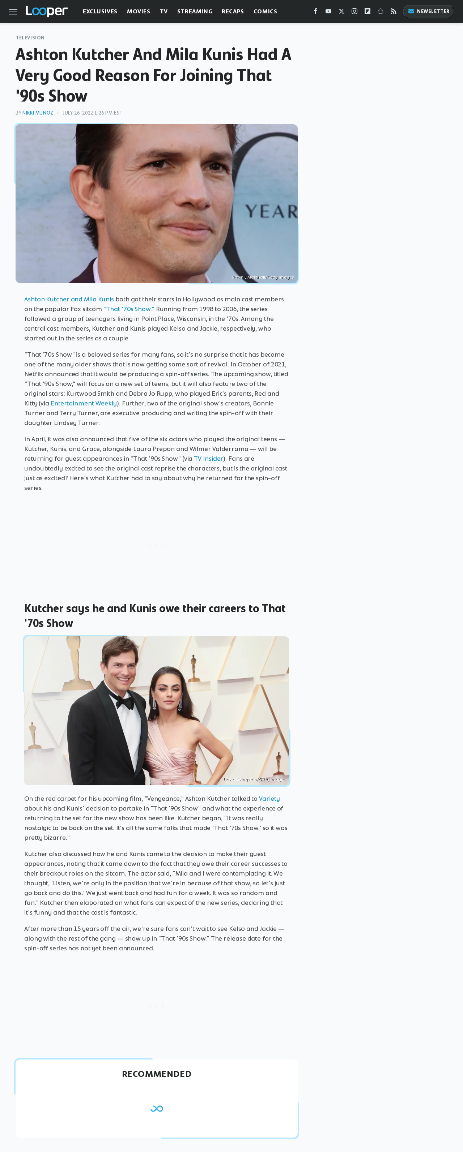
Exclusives (100, 11)
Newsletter (429, 11)
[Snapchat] (380, 12)
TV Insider (208, 458)
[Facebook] (315, 12)
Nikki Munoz (38, 113)
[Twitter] (341, 12)
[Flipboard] (367, 12)
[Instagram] (354, 12)
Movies (138, 11)
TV (164, 11)
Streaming (194, 11)
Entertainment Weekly (84, 403)
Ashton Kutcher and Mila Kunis (69, 299)
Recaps (233, 11)
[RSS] (393, 12)
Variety (269, 798)
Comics (265, 11)
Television (30, 37)
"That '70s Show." (128, 309)
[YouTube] (328, 12)
